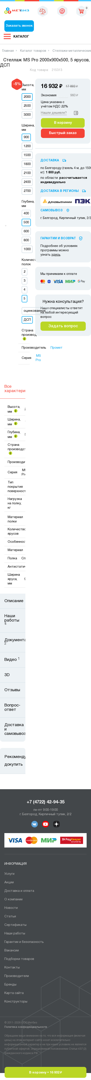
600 (26, 231)
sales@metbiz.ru (62, 10)
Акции (9, 882)
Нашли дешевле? (54, 112)
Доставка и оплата (19, 890)
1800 (27, 164)
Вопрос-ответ (12, 707)
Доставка (49, 160)
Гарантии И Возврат (58, 238)
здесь (55, 254)
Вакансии (11, 950)
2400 (27, 182)
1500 (27, 155)
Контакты (12, 967)
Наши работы (14, 933)
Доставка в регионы (59, 191)
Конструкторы (15, 1001)
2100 (27, 173)
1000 (27, 249)
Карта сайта (14, 993)
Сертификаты (15, 925)
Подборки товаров (19, 959)
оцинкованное (35, 310)
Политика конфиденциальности (25, 1027)
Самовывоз (51, 210)
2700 (27, 191)
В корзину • (45, 1072)
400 (26, 213)
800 (26, 240)
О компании (13, 899)
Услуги (9, 873)
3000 (27, 114)
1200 (27, 146)
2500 (27, 105)
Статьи (10, 916)
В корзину (63, 122)
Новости (11, 907)
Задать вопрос (63, 326)
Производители (16, 976)
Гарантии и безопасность (24, 942)
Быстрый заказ (63, 133)
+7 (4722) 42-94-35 (46, 802)
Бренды (10, 984)
